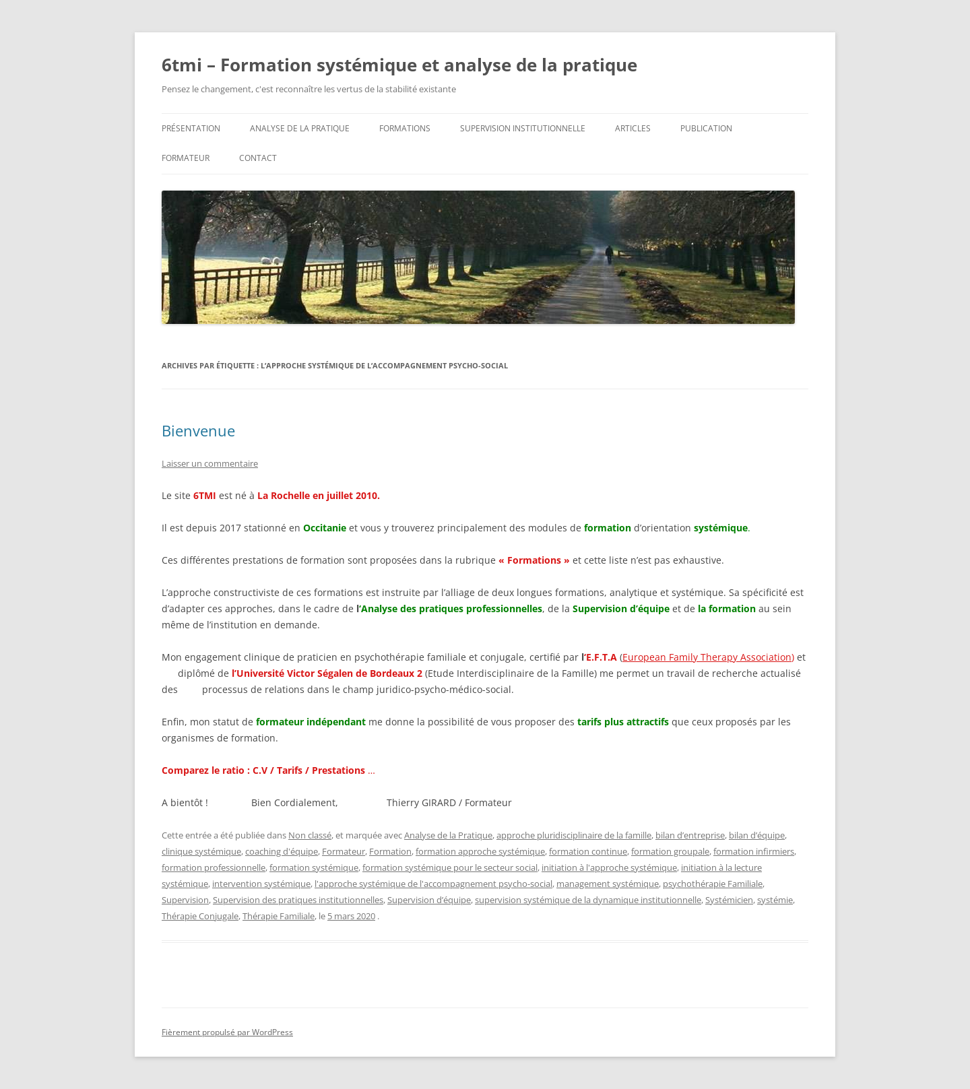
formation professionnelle (213, 867)
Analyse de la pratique (300, 128)
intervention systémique (261, 884)
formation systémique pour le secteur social (450, 867)
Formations (404, 128)
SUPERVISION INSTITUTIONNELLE (522, 128)
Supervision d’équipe (429, 900)
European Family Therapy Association (706, 657)
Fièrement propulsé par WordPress (227, 1032)
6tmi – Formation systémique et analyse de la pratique (399, 65)
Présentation (191, 128)
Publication (706, 128)
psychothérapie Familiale (713, 884)
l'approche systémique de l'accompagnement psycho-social (433, 884)
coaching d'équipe (281, 851)
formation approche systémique (480, 851)
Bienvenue (198, 430)
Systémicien (729, 900)
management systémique (607, 884)
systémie (775, 900)
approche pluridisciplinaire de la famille (573, 835)
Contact (258, 158)
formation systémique (313, 867)
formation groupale (670, 851)
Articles (633, 128)
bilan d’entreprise (690, 835)
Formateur (185, 158)
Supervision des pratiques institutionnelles (298, 900)
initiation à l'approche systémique (609, 867)
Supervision (185, 900)
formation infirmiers (753, 851)
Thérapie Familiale (279, 916)
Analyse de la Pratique (448, 835)
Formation (390, 851)
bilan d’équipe (757, 835)
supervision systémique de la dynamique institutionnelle (588, 900)
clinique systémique (201, 851)
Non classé (309, 835)
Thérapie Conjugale (200, 916)
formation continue (588, 851)
